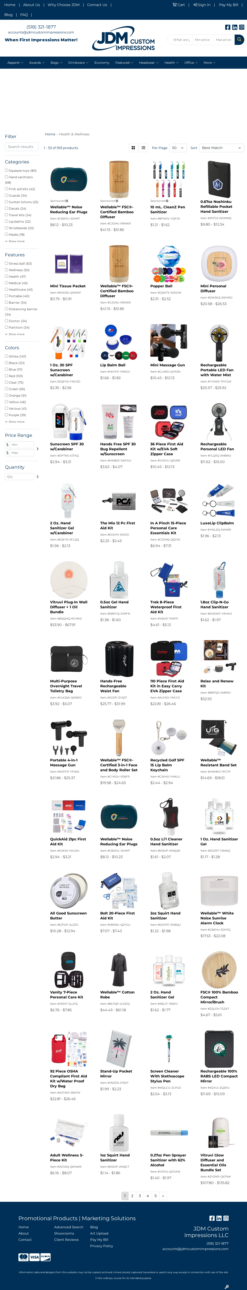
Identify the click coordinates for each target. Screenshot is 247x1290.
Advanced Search (68, 1227)
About (23, 1233)
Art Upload (99, 1233)
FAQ (24, 15)
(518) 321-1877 (41, 27)
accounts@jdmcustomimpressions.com (41, 32)
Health (172, 62)
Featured (124, 62)
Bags (56, 62)
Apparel (15, 62)
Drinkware (78, 62)
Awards (37, 62)
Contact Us (97, 5)
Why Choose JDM (64, 5)
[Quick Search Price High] (224, 40)
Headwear (149, 62)
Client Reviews (66, 1240)
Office (191, 62)
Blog (8, 15)
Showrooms (64, 1233)
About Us (31, 5)
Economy (101, 63)
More (210, 62)
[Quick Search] (180, 40)
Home (10, 5)
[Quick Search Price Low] (203, 40)
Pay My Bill (99, 1240)
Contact (25, 1240)
